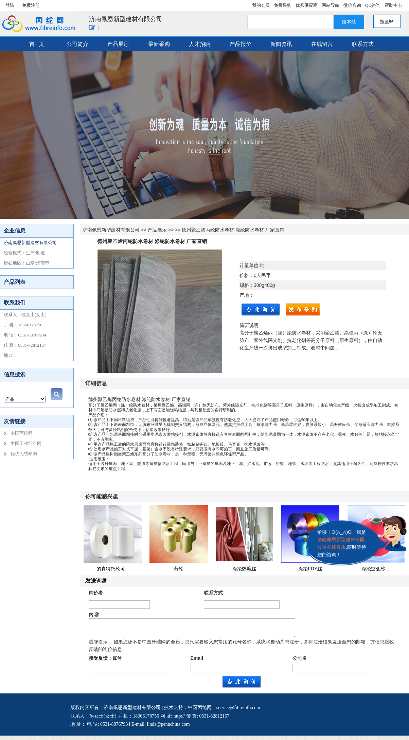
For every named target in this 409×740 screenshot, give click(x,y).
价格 (244, 275)
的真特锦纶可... (112, 568)
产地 (244, 295)
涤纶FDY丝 (310, 568)
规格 (244, 285)
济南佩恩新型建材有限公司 (111, 230)
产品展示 (157, 230)
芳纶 (178, 568)
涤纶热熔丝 (244, 568)
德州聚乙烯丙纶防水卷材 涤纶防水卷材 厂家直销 (233, 230)
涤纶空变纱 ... (376, 568)
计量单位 (249, 265)
